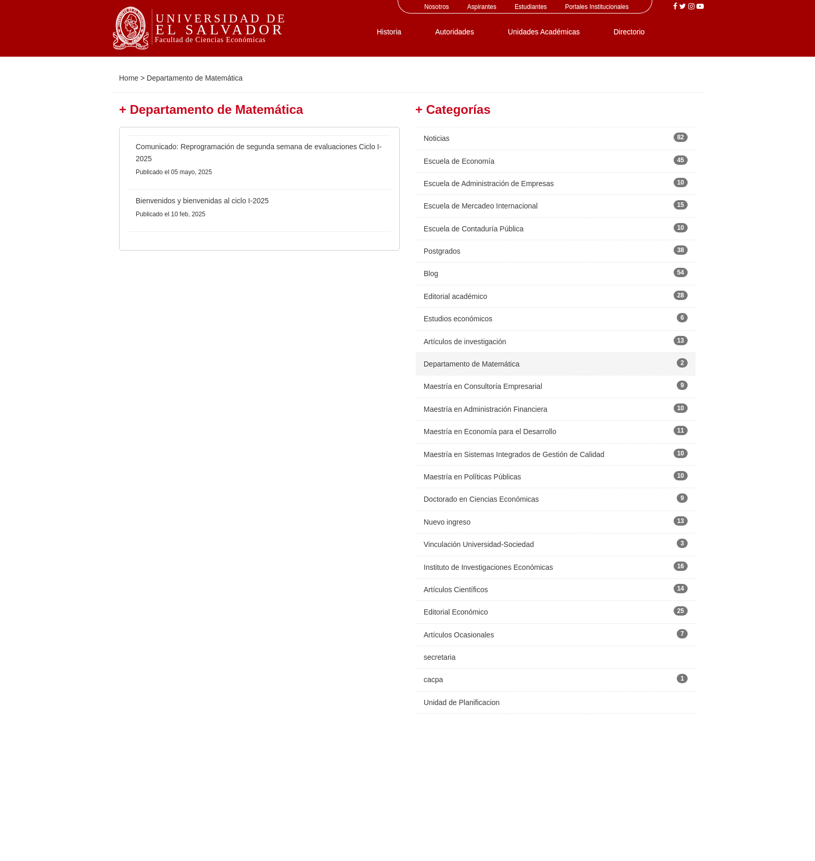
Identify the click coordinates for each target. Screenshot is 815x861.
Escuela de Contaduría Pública (473, 229)
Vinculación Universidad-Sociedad (479, 544)
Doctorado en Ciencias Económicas (481, 499)
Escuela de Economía (459, 161)
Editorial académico (455, 296)
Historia (389, 32)
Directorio (629, 32)
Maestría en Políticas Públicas (472, 477)
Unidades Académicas (544, 32)
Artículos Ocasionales (459, 635)
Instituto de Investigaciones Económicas (488, 567)
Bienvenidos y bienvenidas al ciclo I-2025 (202, 201)
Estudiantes (531, 6)
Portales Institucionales (596, 6)
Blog (431, 273)
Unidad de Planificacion (461, 702)
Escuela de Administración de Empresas (489, 183)
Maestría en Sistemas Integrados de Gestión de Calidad (514, 454)
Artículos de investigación (465, 341)
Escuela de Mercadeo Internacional (480, 206)
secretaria (439, 657)
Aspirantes (481, 6)
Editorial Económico (456, 612)
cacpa (433, 679)
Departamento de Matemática (471, 364)
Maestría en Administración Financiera (485, 409)
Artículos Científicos (456, 589)
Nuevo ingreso (447, 522)
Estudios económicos (458, 319)
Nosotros (436, 6)
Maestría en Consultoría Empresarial (483, 386)
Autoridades (454, 32)
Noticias (437, 138)
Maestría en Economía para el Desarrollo (490, 431)
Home (128, 78)
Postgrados (442, 251)
